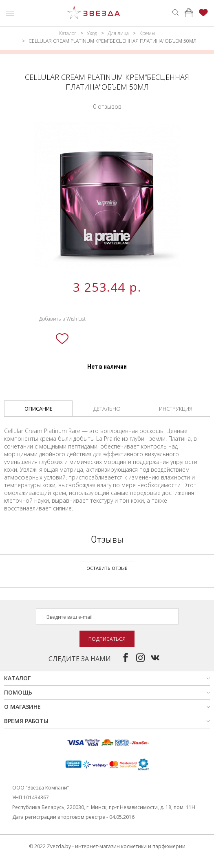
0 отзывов (107, 106)
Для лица (118, 33)
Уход (92, 33)
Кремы (147, 33)
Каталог (67, 33)
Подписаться (107, 639)
